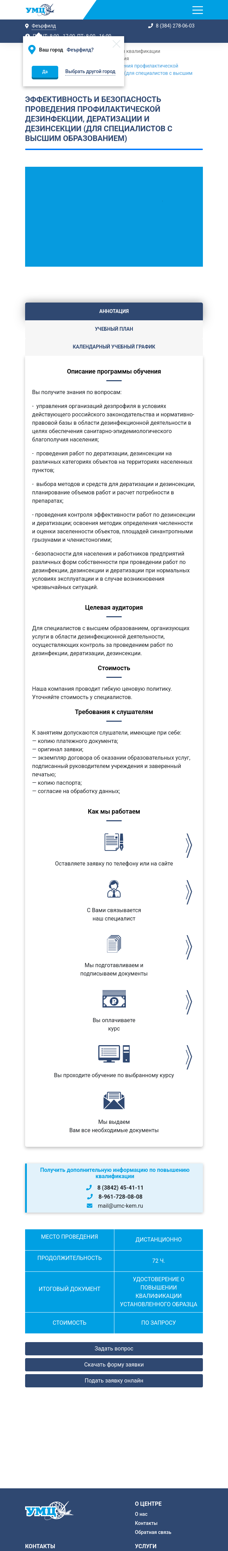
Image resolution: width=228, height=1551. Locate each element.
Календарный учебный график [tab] (114, 347)
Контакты (146, 1523)
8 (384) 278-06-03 (175, 26)
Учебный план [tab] (114, 329)
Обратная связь (153, 1532)
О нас (141, 1514)
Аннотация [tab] (114, 311)
